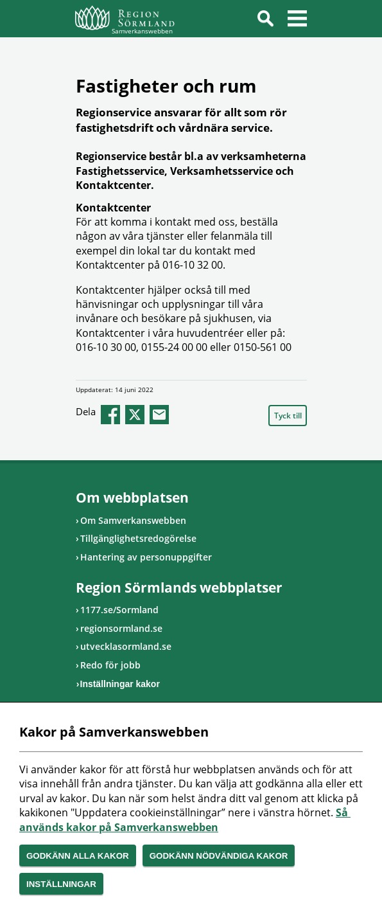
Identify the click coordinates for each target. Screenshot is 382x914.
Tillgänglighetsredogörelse (138, 538)
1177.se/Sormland (119, 610)
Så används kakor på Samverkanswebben (185, 819)
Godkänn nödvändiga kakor (219, 856)
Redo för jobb (110, 665)
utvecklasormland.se (125, 646)
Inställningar (61, 884)
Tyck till (288, 415)
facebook (110, 414)
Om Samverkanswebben (133, 520)
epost (159, 414)
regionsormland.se (121, 628)
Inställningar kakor (120, 684)
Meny (297, 20)
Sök (265, 20)
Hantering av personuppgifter (146, 557)
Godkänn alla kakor (77, 856)
